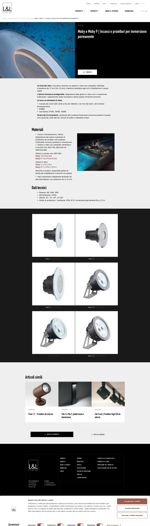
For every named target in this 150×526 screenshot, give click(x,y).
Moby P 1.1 (40, 167)
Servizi (104, 3)
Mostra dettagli (112, 522)
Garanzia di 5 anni (103, 461)
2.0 (46, 156)
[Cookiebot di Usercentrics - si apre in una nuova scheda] (13, 521)
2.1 (46, 165)
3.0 (50, 156)
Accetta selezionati (132, 505)
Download (129, 11)
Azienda (88, 3)
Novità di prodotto (26, 18)
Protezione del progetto (105, 465)
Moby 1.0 (39, 156)
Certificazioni (113, 3)
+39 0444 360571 (49, 483)
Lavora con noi (82, 477)
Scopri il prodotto (56, 259)
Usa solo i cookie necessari (132, 512)
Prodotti (79, 11)
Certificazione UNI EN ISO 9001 (107, 468)
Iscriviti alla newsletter (105, 458)
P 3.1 (54, 167)
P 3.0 (54, 159)
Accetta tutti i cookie (132, 498)
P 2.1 (48, 167)
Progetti (94, 11)
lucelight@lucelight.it (50, 484)
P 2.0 (49, 159)
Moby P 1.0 (40, 159)
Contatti (137, 3)
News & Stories (111, 11)
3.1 (50, 165)
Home (4, 18)
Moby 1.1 (39, 165)
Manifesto (96, 3)
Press (62, 471)
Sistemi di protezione (126, 3)
